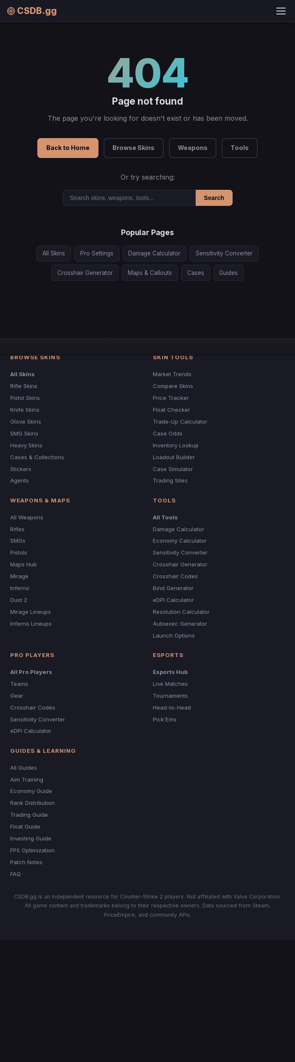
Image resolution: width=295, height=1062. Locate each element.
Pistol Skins (25, 397)
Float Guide (25, 826)
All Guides (23, 767)
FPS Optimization (32, 850)
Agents (19, 480)
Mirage (19, 576)
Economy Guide (31, 790)
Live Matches (170, 683)
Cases (195, 272)
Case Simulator (173, 469)
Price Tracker (171, 397)
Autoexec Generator (180, 623)
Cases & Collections (37, 457)
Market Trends (172, 374)
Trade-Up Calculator (180, 421)
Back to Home (68, 147)
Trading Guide (29, 814)
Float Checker (171, 409)
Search (214, 197)
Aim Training (26, 779)
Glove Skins (25, 421)
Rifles (17, 529)
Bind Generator (173, 588)
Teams (19, 683)
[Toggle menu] (281, 11)
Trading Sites (170, 480)
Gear (16, 695)
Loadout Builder (174, 457)
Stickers (20, 469)
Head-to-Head (172, 707)
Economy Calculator (180, 540)
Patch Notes (26, 862)
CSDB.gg (32, 11)
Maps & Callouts (150, 272)
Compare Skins (173, 386)
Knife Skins (24, 409)
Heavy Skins (26, 445)
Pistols (18, 552)
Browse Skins (133, 147)
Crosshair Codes (175, 576)
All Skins (53, 253)
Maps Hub (23, 564)
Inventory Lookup (176, 445)
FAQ (15, 874)
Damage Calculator (154, 253)
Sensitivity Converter (224, 253)
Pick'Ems (165, 719)
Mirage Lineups (30, 611)
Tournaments (170, 695)
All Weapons (26, 517)
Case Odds (168, 433)
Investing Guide (30, 838)
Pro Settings (96, 253)
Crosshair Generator (85, 272)
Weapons (193, 147)
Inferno (19, 588)
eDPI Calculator (173, 599)
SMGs (17, 540)
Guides (228, 272)
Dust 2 (18, 599)
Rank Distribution (32, 802)
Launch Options (174, 635)
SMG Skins (24, 433)
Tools (239, 147)
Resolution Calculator (181, 611)
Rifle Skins (23, 386)
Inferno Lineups (31, 623)
